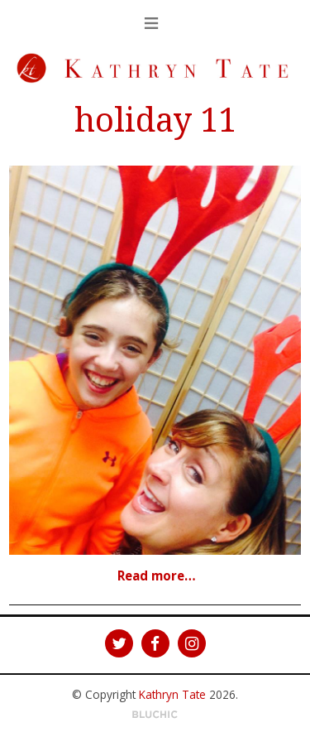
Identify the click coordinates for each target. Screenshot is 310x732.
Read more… (156, 575)
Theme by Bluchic (155, 715)
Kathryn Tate (172, 694)
